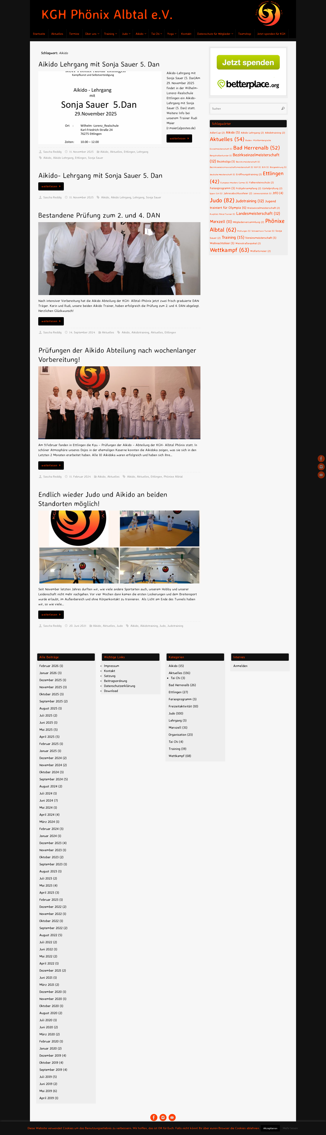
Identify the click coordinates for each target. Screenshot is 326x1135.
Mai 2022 (45, 956)
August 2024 (48, 786)
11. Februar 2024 (80, 476)
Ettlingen (129, 152)
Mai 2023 (45, 885)
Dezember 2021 (50, 970)
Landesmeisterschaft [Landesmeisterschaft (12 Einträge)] (258, 213)
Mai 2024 (46, 807)
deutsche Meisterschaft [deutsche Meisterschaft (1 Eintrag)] (222, 174)
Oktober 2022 (49, 921)
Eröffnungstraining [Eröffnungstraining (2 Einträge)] (249, 174)
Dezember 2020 (50, 992)
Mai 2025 (46, 729)
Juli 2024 (45, 793)
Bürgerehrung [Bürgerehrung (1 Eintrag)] (278, 167)
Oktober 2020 (49, 1006)
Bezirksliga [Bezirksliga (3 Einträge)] (226, 161)
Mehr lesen (290, 1128)
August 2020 (48, 1013)
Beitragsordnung (115, 681)
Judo (120, 626)
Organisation (177, 734)
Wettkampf (176, 756)
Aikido (104, 152)
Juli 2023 (45, 878)
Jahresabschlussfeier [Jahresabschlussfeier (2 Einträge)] (238, 193)
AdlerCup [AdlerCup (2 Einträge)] (217, 132)
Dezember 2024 (50, 758)
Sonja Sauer (95, 158)
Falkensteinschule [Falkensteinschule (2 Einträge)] (261, 182)
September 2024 (51, 779)
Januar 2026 (48, 673)
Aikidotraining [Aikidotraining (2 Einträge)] (275, 132)
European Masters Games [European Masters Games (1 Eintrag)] (234, 182)
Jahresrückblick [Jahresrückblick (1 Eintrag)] (262, 193)
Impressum (111, 666)
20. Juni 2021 (77, 626)
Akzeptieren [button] (270, 1128)
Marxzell (175, 727)
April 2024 (46, 814)
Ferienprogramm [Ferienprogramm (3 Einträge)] (222, 188)
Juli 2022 (45, 942)
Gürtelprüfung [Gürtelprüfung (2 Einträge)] (272, 188)
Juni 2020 (46, 1027)
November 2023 (50, 850)
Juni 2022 (46, 949)
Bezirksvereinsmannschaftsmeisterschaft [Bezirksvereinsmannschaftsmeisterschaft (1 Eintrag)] (231, 167)
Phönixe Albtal (173, 476)
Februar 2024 (49, 829)
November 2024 (50, 765)
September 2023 (51, 864)
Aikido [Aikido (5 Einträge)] (233, 132)
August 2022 (48, 935)
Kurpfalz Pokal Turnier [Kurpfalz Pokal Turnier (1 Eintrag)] (222, 214)
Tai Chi (175, 678)
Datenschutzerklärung (119, 686)
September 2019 (50, 1069)
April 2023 (46, 892)
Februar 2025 (49, 744)
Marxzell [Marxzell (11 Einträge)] (221, 221)
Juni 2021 (45, 977)
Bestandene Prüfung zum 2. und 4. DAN (99, 215)
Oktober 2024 (49, 772)
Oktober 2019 (48, 1062)
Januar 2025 (48, 751)
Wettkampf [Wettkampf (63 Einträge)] (229, 249)
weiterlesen (180, 138)
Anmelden (240, 666)
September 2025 (51, 701)
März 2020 (47, 1034)
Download (111, 691)
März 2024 (47, 822)
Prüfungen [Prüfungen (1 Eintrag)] (244, 230)
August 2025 (48, 708)
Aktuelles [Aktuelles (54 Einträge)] (227, 139)
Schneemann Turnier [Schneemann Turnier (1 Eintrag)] (263, 230)
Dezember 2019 (50, 1055)
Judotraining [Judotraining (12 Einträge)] (250, 200)
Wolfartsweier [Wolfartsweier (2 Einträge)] (260, 251)
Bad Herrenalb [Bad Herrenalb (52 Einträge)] (256, 147)
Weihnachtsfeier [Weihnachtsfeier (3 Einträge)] (222, 243)
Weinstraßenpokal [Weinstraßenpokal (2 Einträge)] (248, 243)
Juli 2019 (45, 1077)
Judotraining (175, 626)
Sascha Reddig (52, 152)
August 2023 (48, 871)
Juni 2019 (45, 1084)
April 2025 (46, 737)
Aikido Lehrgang (63, 158)
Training (174, 749)
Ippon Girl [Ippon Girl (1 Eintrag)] (216, 193)
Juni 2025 (46, 722)
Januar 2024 (48, 836)
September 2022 (51, 928)
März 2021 (46, 984)
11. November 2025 (81, 152)
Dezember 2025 (50, 680)
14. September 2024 (82, 332)
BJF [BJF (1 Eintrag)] (257, 167)
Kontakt (109, 671)
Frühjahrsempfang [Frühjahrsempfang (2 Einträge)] (248, 188)
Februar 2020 (49, 1041)
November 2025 (50, 687)
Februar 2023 (48, 899)
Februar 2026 (49, 666)
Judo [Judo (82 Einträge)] (222, 200)
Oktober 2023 (49, 857)
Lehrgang (142, 152)
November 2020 (50, 999)
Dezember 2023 (50, 843)
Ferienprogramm (180, 699)
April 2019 (46, 1098)
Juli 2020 (45, 1020)
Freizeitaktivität (180, 706)
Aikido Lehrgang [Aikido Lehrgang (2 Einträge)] (252, 132)
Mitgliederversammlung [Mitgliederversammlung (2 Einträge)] (248, 222)
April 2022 (46, 963)
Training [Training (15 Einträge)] (233, 237)
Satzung (109, 676)
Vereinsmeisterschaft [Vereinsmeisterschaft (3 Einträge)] (260, 237)
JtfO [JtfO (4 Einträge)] (278, 193)
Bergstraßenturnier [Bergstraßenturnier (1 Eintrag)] (221, 155)
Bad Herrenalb (179, 685)
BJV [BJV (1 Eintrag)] (265, 167)
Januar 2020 (48, 1048)
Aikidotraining (140, 332)
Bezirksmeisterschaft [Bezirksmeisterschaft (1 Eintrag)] (248, 161)
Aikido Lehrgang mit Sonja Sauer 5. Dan (98, 64)
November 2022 (50, 914)
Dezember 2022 (50, 907)
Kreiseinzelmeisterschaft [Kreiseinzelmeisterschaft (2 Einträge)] (263, 207)
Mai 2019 (45, 1091)
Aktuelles (116, 152)
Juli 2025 (45, 715)
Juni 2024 (46, 800)
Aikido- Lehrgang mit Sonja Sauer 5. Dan (100, 175)
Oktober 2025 (49, 694)
